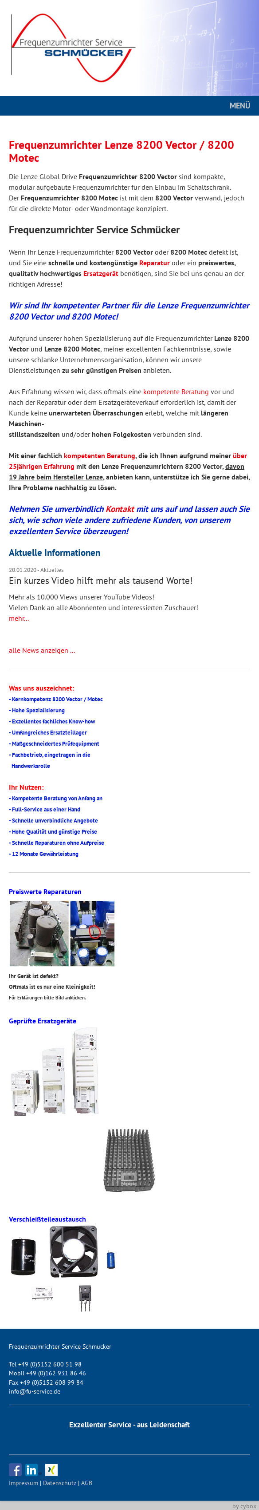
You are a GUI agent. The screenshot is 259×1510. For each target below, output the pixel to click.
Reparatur (154, 262)
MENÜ (240, 105)
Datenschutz (59, 1482)
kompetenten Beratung (99, 455)
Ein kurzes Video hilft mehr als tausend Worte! (100, 581)
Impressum (23, 1482)
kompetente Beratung (176, 391)
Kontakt (120, 508)
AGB (86, 1482)
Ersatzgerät (100, 273)
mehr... (19, 618)
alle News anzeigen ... (42, 650)
